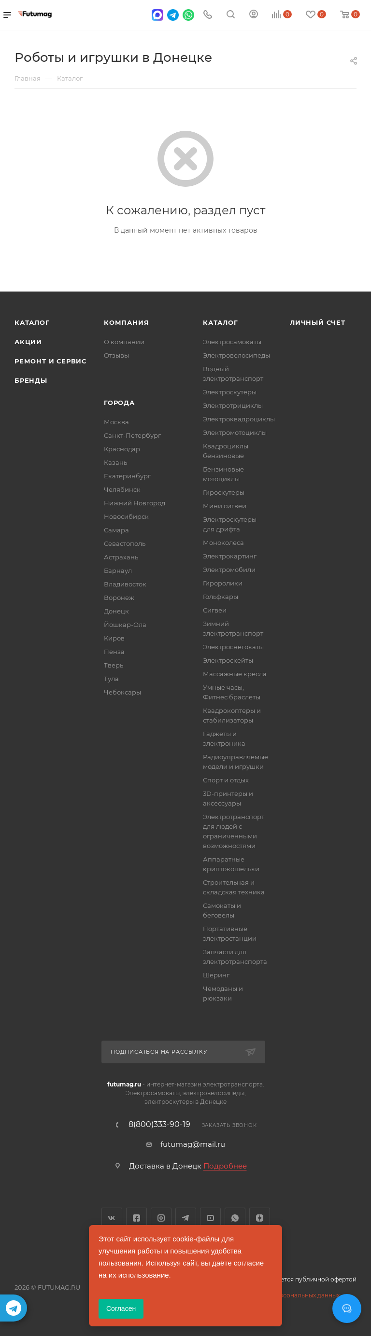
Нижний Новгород (134, 503)
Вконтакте (111, 1218)
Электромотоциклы (235, 432)
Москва (116, 422)
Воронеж (119, 597)
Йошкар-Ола (125, 624)
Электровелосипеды (236, 355)
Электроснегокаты (233, 647)
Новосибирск (126, 516)
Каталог (32, 322)
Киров (114, 638)
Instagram (161, 1218)
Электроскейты (228, 660)
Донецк (116, 611)
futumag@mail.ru (192, 1144)
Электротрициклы (233, 405)
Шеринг (216, 975)
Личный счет (317, 322)
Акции (28, 342)
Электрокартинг (230, 556)
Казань (115, 462)
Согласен (121, 1308)
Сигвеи (215, 610)
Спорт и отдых (226, 780)
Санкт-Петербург (132, 435)
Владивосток (125, 584)
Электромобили (229, 569)
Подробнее (225, 1165)
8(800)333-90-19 (159, 1124)
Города (119, 402)
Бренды (30, 380)
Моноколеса (223, 542)
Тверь (113, 665)
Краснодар (122, 449)
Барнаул (118, 570)
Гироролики (223, 583)
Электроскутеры (230, 392)
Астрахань (121, 557)
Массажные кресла (235, 674)
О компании (124, 342)
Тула (111, 678)
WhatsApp (235, 1218)
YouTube (210, 1218)
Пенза (114, 651)
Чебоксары (122, 692)
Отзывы (116, 355)
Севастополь (124, 543)
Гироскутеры (223, 492)
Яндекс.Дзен (259, 1218)
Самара (116, 530)
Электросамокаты (232, 342)
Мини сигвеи (224, 506)
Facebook (136, 1218)
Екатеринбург (127, 476)
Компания (126, 322)
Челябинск (122, 489)
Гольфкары (220, 596)
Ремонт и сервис (50, 361)
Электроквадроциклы (239, 419)
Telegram (185, 1218)
